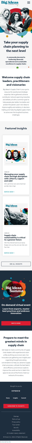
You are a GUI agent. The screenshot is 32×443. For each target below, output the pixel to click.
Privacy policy (16, 422)
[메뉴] (28, 3)
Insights (15, 398)
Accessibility (16, 430)
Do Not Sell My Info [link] (5, 442)
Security (16, 427)
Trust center (16, 425)
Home (8, 398)
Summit (23, 398)
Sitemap (16, 416)
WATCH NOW (8, 192)
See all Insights (16, 264)
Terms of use (16, 419)
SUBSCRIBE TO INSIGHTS (16, 406)
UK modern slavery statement (16, 433)
